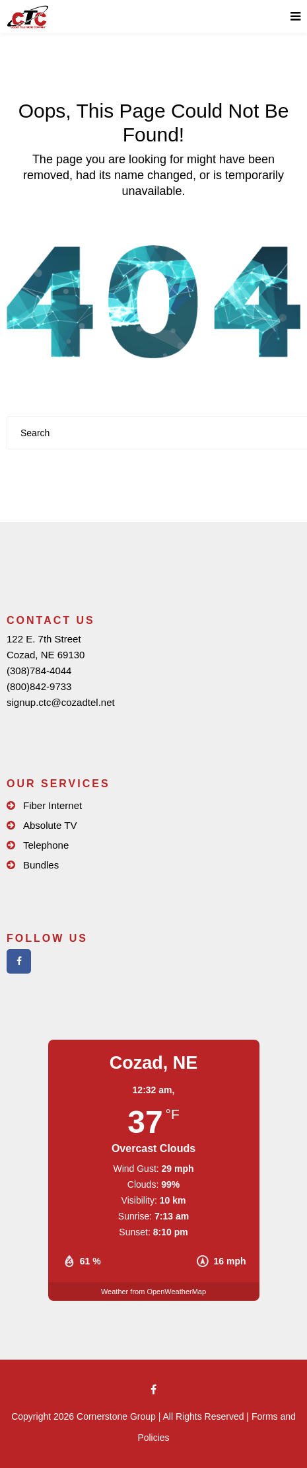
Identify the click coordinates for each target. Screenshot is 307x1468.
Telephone (46, 845)
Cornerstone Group (116, 1416)
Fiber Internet (52, 805)
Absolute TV (50, 825)
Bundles (41, 864)
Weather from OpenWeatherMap (153, 1291)
